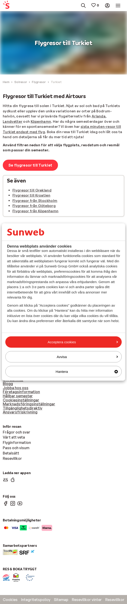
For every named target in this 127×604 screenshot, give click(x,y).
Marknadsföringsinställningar (29, 404)
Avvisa (87, 357)
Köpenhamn (41, 121)
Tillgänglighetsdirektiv (22, 408)
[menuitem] (10, 6)
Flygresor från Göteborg (34, 205)
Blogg (8, 383)
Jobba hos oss (15, 388)
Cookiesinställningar (21, 400)
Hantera (87, 372)
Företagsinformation (21, 391)
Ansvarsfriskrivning (20, 412)
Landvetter (12, 121)
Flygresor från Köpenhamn (35, 211)
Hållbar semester (18, 396)
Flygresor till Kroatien (31, 195)
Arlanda (99, 116)
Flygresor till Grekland (31, 190)
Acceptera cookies (83, 342)
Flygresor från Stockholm (34, 200)
